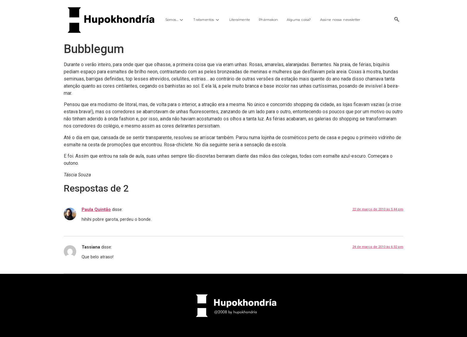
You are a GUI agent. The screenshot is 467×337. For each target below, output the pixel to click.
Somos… (174, 20)
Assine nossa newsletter (340, 20)
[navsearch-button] (397, 20)
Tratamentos (206, 20)
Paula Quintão (96, 209)
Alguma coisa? (299, 20)
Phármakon (268, 20)
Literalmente (239, 20)
